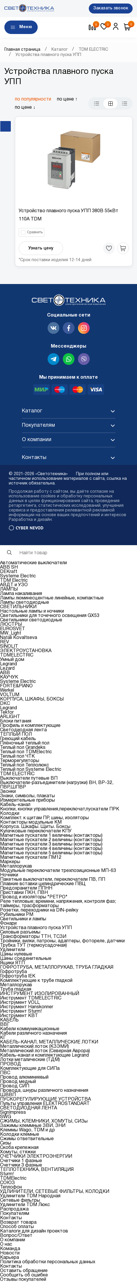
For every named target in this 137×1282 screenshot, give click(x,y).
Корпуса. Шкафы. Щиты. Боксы (35, 827)
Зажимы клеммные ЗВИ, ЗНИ (32, 1126)
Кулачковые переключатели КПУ (36, 831)
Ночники (9, 875)
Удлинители (12, 950)
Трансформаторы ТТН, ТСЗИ (33, 937)
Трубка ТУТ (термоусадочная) (33, 945)
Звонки (8, 792)
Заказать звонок (110, 8)
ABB (5, 673)
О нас (6, 1244)
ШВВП (8, 1095)
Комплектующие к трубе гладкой (36, 981)
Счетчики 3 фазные (21, 1165)
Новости (10, 1253)
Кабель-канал (15, 805)
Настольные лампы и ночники (32, 611)
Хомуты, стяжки (18, 1152)
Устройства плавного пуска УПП (36, 928)
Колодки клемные (19, 1135)
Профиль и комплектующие (30, 726)
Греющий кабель (18, 739)
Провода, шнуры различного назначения (44, 1091)
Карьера (9, 1258)
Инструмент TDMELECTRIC (30, 998)
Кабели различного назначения (33, 1033)
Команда (10, 1249)
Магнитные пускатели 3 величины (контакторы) (51, 844)
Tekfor (7, 712)
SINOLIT (9, 647)
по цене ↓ (25, 108)
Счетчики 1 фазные (21, 1161)
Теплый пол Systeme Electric (30, 770)
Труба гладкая (15, 989)
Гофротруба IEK (17, 976)
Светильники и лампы (23, 919)
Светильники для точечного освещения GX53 (49, 616)
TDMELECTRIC (16, 655)
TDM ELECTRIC (93, 50)
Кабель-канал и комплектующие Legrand (44, 1055)
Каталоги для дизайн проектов (34, 1231)
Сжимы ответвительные (27, 1139)
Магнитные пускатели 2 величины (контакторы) (51, 840)
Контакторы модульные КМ (31, 822)
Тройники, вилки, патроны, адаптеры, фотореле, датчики (62, 941)
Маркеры (10, 862)
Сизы (5, 1143)
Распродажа (14, 1209)
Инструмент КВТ (19, 1016)
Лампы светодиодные (24, 603)
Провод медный (18, 1082)
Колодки (9, 814)
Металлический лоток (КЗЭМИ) (34, 1047)
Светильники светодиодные (31, 620)
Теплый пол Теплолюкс (24, 765)
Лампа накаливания (21, 594)
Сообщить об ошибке (24, 1275)
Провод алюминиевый (24, 1077)
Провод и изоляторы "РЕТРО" (33, 897)
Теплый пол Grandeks (23, 748)
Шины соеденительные (25, 959)
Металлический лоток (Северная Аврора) (45, 1051)
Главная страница (22, 50)
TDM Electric (14, 581)
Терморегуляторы (19, 761)
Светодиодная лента (23, 730)
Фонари (8, 923)
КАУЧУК (9, 677)
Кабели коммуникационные (29, 1029)
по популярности (33, 99)
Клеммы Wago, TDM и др (27, 1130)
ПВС (5, 1073)
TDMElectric (13, 1178)
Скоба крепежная (19, 1148)
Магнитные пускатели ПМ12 (30, 858)
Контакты (11, 1218)
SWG (5, 1117)
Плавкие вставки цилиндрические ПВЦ (43, 884)
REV (4, 642)
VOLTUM (9, 695)
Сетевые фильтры (20, 1200)
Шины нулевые (16, 954)
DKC (5, 704)
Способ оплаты (17, 1227)
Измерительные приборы (27, 800)
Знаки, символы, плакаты (27, 796)
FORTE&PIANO (16, 686)
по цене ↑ (67, 99)
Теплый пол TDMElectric (26, 752)
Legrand (8, 664)
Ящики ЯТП (12, 963)
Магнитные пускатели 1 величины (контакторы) (51, 836)
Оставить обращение (24, 1271)
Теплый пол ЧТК (17, 756)
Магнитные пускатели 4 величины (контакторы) (51, 849)
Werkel (7, 690)
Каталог (59, 50)
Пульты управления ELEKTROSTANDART (45, 1104)
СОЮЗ (7, 1183)
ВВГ (5, 1025)
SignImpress (13, 1113)
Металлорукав (16, 866)
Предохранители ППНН (26, 888)
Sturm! (7, 1174)
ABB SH (9, 567)
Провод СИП (14, 1086)
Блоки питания (15, 721)
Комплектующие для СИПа (30, 1069)
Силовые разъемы (20, 932)
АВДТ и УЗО (14, 585)
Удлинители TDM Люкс (25, 1205)
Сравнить (35, 232)
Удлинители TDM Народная (30, 1196)
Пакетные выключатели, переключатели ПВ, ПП (52, 880)
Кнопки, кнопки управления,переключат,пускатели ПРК (59, 809)
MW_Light (10, 633)
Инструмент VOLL (20, 1003)
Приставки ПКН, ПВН (24, 893)
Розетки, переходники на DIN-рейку (39, 910)
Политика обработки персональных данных (47, 1262)
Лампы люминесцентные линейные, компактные (52, 598)
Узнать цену (40, 248)
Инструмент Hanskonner (26, 1007)
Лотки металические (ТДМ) (30, 1060)
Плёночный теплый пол (24, 743)
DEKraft (8, 572)
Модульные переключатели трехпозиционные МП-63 (58, 871)
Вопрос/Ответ (16, 1236)
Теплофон (11, 1187)
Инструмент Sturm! (21, 1011)
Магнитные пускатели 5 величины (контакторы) (51, 853)
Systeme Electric (18, 576)
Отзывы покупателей (23, 1280)
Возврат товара (18, 1222)
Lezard (7, 668)
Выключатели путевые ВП (29, 778)
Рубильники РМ (16, 915)
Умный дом (12, 660)
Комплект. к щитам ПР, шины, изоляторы (44, 818)
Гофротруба (13, 972)
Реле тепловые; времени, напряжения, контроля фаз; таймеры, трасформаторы (58, 904)
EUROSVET (12, 629)
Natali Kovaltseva (18, 638)
